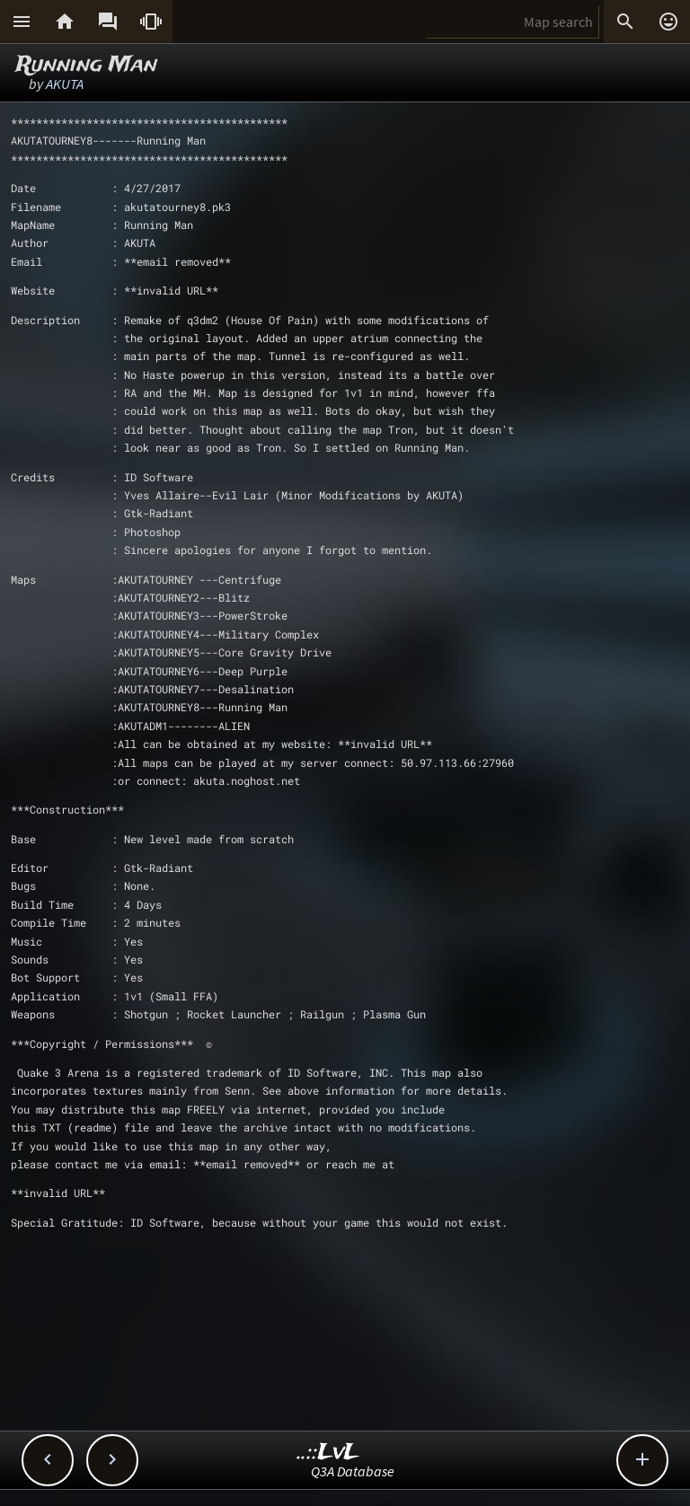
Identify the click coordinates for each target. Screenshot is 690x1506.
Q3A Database (352, 1471)
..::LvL (328, 1452)
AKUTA (65, 83)
